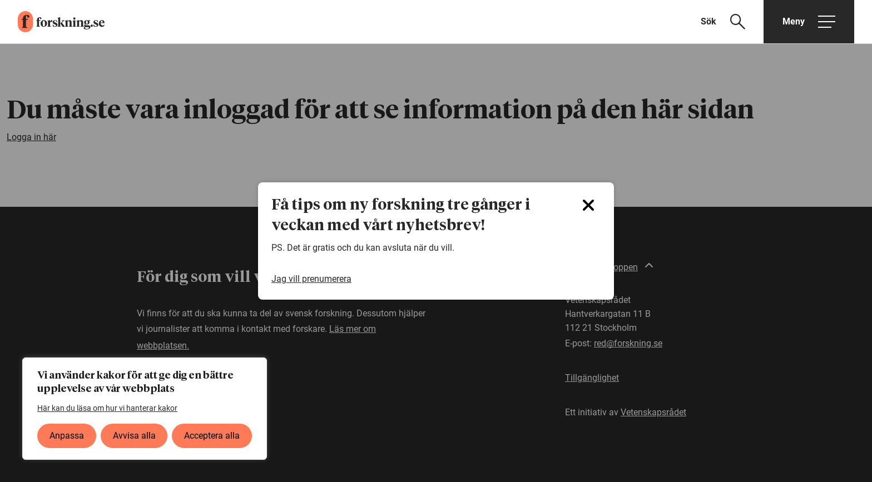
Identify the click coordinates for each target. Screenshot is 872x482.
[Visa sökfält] (730, 21)
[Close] (588, 205)
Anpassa (66, 435)
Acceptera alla (212, 435)
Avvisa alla (134, 435)
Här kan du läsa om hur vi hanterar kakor (107, 408)
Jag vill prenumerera (311, 279)
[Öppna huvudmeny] (809, 21)
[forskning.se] (52, 21)
